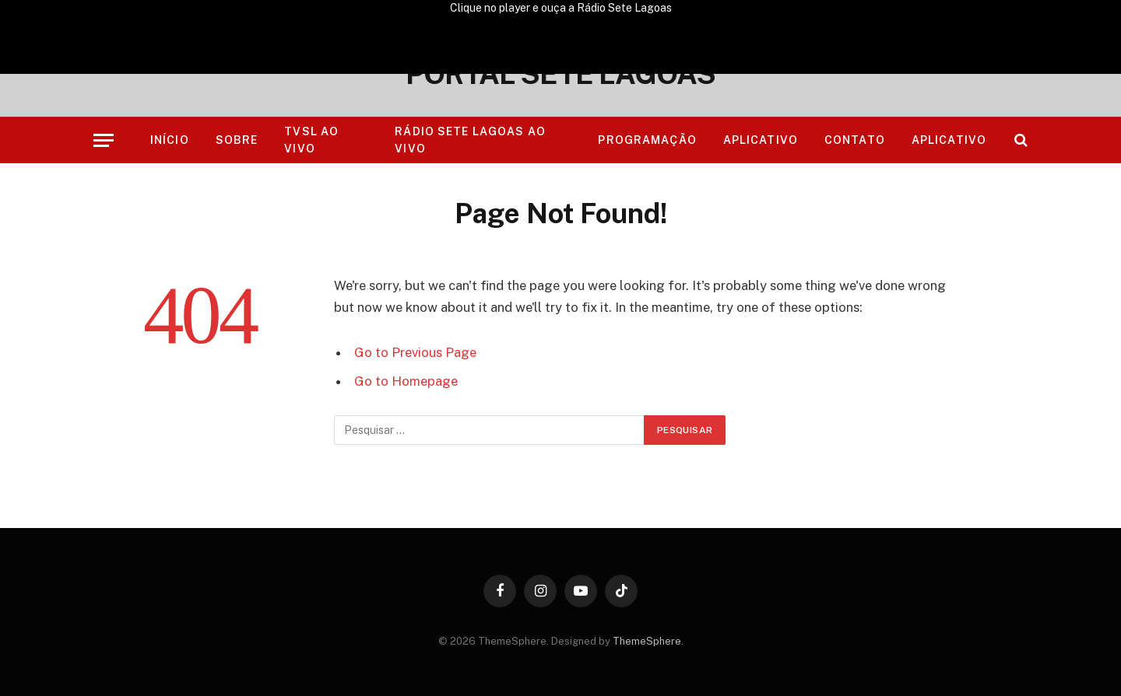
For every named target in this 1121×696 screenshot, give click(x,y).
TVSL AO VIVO (311, 140)
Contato (854, 140)
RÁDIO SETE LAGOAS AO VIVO (470, 140)
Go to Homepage (406, 381)
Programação (647, 140)
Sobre (237, 140)
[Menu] (103, 140)
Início (169, 140)
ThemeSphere (647, 641)
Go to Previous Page (415, 352)
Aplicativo (760, 140)
